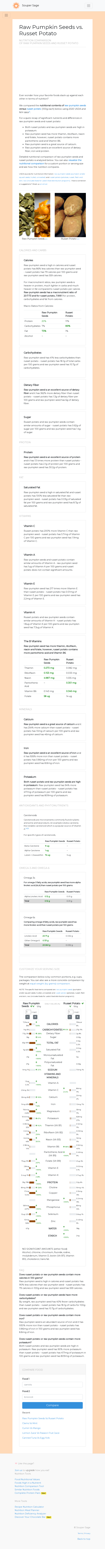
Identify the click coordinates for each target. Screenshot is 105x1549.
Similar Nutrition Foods (27, 1489)
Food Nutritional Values (27, 1479)
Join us (18, 1470)
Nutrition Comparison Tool (29, 1486)
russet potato (34, 109)
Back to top (83, 1539)
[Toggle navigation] (89, 5)
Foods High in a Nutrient (28, 1482)
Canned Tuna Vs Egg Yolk (36, 1438)
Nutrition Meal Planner (27, 1510)
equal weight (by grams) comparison (50, 983)
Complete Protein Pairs (30, 1493)
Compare (52, 1405)
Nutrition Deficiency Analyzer (30, 1513)
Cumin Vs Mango (31, 1428)
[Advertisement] (52, 71)
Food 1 (25, 1379)
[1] (29, 112)
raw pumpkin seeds (75, 105)
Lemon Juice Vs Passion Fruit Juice (40, 1433)
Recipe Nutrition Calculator (29, 1507)
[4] (26, 828)
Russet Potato (69, 238)
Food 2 (26, 1391)
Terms (80, 1533)
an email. (44, 184)
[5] (28, 828)
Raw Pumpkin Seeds (33, 238)
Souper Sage (25, 5)
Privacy (87, 1533)
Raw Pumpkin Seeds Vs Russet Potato (43, 1418)
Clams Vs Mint (29, 1423)
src (46, 239)
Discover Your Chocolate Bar (33, 1517)
